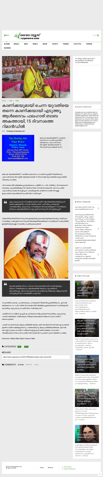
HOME (7, 44)
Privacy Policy (67, 467)
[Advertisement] (51, 16)
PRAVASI (66, 44)
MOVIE (45, 44)
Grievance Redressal (69, 469)
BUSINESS (7, 48)
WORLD (35, 44)
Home (4, 101)
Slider (17, 101)
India (10, 101)
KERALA (16, 44)
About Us (50, 467)
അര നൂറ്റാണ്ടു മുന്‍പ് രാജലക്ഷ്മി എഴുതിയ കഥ (86, 437)
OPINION (89, 44)
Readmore (82, 313)
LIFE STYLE (77, 44)
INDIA (26, 44)
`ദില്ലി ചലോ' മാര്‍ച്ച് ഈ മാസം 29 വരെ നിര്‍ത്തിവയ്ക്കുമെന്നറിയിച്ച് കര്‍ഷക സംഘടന (86, 398)
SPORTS (55, 44)
